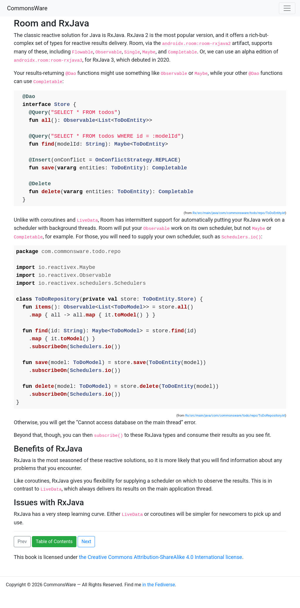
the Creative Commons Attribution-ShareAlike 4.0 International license (160, 572)
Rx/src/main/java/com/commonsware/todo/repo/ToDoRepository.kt (235, 432)
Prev (22, 556)
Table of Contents (54, 556)
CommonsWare (27, 8)
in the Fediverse (158, 599)
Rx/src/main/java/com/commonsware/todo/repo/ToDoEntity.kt (238, 219)
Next (86, 556)
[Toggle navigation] (287, 8)
